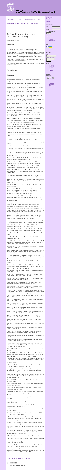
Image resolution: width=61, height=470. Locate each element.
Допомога (48, 21)
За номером (51, 65)
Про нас (22, 17)
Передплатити (52, 40)
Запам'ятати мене (52, 31)
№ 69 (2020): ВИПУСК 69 (23, 23)
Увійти (29, 17)
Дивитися (51, 39)
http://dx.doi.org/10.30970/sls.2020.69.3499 (19, 458)
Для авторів (51, 84)
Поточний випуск (30, 19)
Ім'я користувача (49, 27)
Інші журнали (51, 69)
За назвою (51, 67)
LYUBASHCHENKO (34, 23)
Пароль (48, 29)
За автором (51, 66)
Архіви (39, 19)
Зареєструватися (11, 19)
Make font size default (50, 78)
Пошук (21, 19)
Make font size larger (53, 78)
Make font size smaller (48, 78)
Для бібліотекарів (52, 86)
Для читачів (51, 83)
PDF (8, 72)
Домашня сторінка (12, 17)
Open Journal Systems (49, 18)
